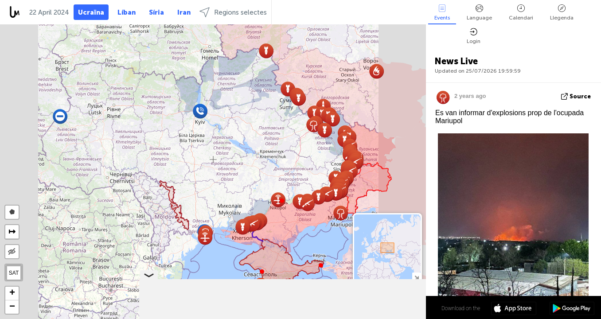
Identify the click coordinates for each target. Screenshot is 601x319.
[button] (282, 200)
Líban (126, 12)
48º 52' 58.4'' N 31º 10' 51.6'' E (391, 308)
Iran (184, 12)
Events (442, 12)
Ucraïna (91, 12)
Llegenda (562, 12)
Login (473, 36)
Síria (156, 12)
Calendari (521, 12)
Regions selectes (233, 12)
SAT (14, 273)
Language (479, 12)
